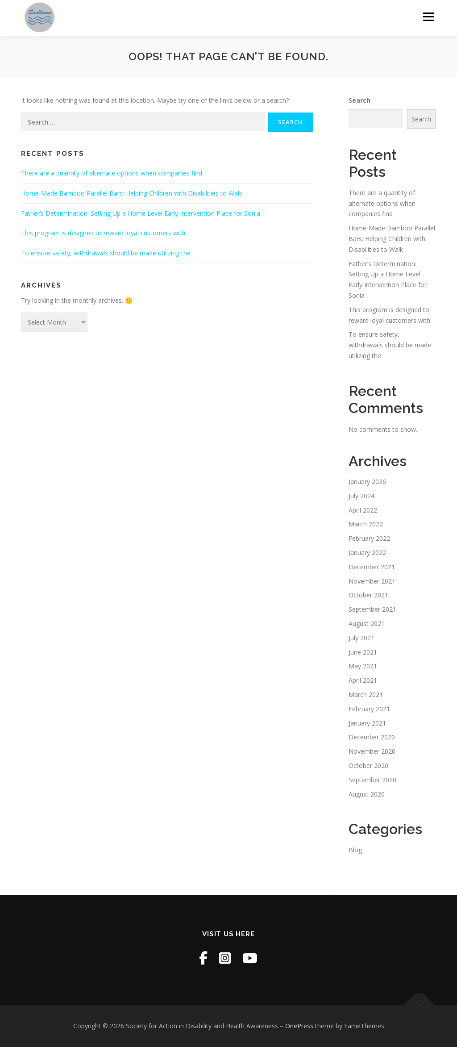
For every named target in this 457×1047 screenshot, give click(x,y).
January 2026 (367, 481)
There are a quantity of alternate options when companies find (111, 173)
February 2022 (369, 538)
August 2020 (367, 794)
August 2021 (367, 623)
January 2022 (367, 552)
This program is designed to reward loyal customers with (103, 233)
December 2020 (372, 737)
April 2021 (363, 680)
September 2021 (372, 609)
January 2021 (367, 723)
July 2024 (361, 496)
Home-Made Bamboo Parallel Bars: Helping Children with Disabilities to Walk (131, 193)
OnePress (299, 1026)
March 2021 (366, 694)
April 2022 (363, 510)
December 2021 (372, 567)
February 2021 (369, 709)
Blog (355, 850)
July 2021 (361, 638)
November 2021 (372, 581)
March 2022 (366, 524)
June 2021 (363, 652)
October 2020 (368, 765)
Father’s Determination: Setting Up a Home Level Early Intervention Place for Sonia (140, 213)
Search (359, 100)
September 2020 (372, 780)
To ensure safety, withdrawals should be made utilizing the (106, 253)
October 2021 (368, 595)
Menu (428, 17)
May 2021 (363, 666)
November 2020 (372, 751)
